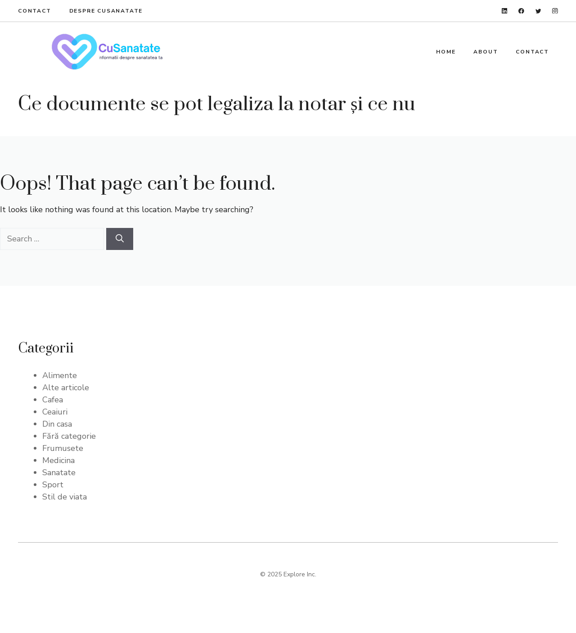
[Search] (119, 239)
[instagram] (555, 11)
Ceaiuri (55, 411)
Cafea (52, 399)
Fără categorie (69, 436)
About (485, 51)
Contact (34, 10)
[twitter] (538, 11)
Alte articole (65, 387)
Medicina (58, 460)
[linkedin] (505, 11)
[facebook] (521, 11)
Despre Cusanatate (106, 10)
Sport (52, 484)
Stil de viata (64, 496)
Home (445, 51)
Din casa (57, 424)
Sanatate (59, 472)
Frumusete (62, 448)
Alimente (59, 375)
